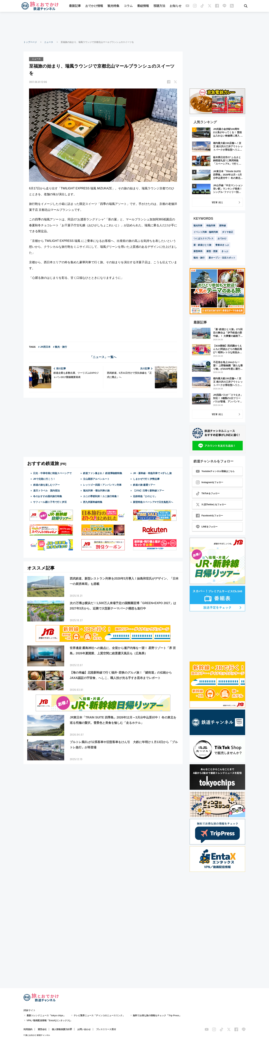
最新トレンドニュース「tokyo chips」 (46, 1015)
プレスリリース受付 (106, 1029)
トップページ (30, 42)
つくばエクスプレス (203, 238)
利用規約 (27, 1029)
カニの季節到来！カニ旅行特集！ (101, 496)
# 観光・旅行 (60, 346)
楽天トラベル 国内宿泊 (46, 490)
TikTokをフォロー (208, 493)
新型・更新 (212, 251)
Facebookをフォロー (209, 515)
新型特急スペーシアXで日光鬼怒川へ (153, 501)
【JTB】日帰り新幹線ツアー (148, 490)
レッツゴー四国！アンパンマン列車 (102, 484)
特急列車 (210, 225)
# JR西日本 (44, 346)
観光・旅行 (199, 257)
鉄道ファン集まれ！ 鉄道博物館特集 (102, 473)
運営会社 (42, 1029)
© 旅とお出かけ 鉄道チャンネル (36, 1035)
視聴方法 (159, 6)
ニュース (48, 42)
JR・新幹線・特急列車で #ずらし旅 (152, 473)
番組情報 (143, 6)
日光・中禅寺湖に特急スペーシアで (52, 473)
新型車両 (198, 251)
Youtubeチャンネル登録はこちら (215, 471)
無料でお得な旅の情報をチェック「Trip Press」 (157, 1015)
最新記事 (75, 6)
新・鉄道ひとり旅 (202, 245)
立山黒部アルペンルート (96, 479)
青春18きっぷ (222, 245)
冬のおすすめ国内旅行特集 (47, 496)
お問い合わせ (84, 1029)
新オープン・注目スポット (222, 257)
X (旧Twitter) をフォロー (211, 504)
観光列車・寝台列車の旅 (96, 490)
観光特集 (114, 6)
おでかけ (222, 238)
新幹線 (222, 225)
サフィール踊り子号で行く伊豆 (50, 501)
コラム (128, 6)
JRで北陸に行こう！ (44, 479)
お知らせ (176, 6)
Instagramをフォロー (209, 482)
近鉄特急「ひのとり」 (145, 496)
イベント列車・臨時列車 (206, 232)
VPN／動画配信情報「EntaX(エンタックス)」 (49, 1020)
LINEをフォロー (207, 527)
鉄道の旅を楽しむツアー (46, 484)
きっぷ (224, 251)
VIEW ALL (217, 202)
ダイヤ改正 (227, 232)
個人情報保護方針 (61, 1029)
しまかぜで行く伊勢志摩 (146, 479)
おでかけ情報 (94, 6)
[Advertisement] (134, 26)
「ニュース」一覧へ (103, 357)
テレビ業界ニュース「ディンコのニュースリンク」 (99, 1015)
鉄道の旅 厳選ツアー (144, 484)
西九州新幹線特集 (92, 501)
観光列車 (198, 225)
